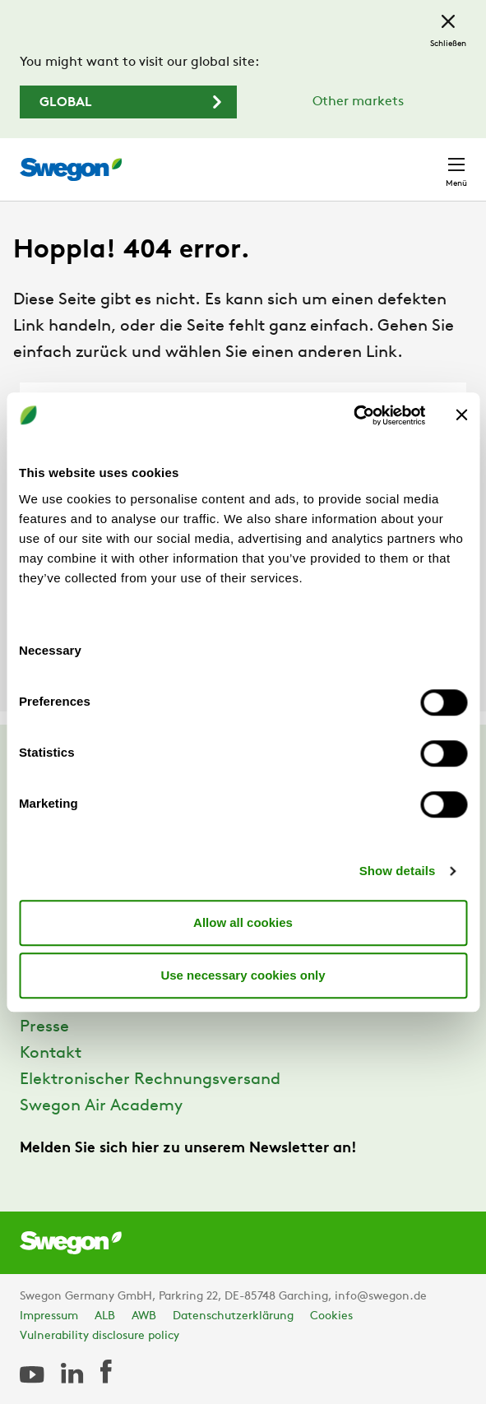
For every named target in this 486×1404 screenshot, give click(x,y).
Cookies (331, 1316)
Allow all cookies (243, 922)
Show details (397, 871)
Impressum (49, 1316)
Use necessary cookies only (242, 975)
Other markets (358, 102)
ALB (105, 1316)
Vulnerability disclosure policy (99, 1336)
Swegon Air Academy (101, 1106)
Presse (44, 1027)
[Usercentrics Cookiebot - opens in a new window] (353, 415)
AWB (144, 1316)
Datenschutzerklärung (233, 1316)
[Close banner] (461, 415)
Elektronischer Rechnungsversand (150, 1080)
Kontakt (50, 1053)
